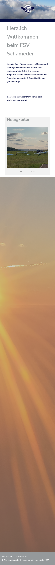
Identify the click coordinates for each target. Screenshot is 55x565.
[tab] (21, 171)
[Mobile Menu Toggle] (4, 9)
